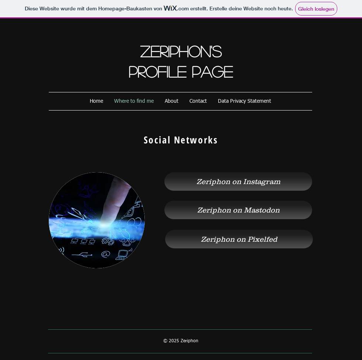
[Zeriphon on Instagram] (238, 181)
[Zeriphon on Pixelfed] (239, 239)
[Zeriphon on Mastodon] (238, 210)
